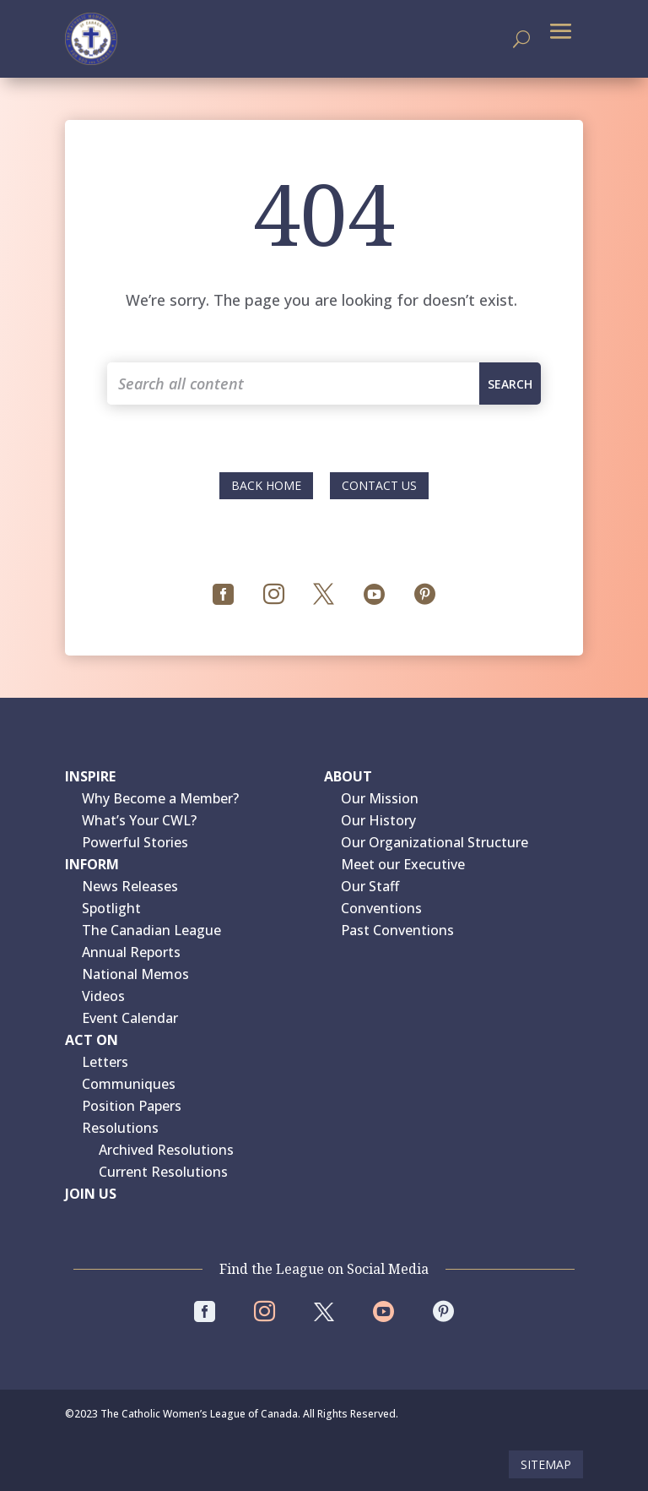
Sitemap (546, 1464)
